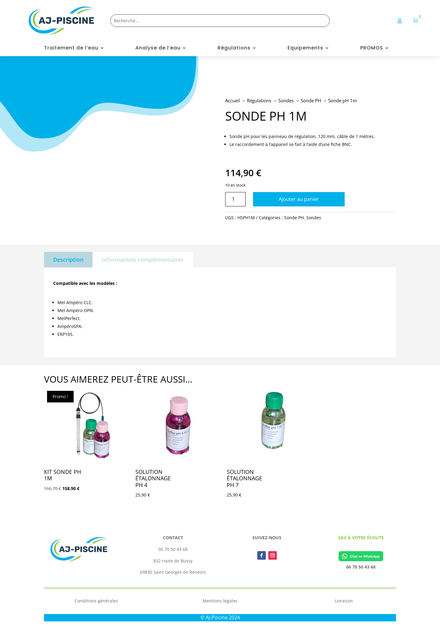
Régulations (234, 48)
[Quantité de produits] (235, 199)
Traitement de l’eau (71, 48)
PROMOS (371, 48)
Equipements (305, 48)
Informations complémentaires (143, 259)
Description (68, 259)
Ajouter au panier (299, 199)
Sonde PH (311, 100)
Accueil (232, 100)
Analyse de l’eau (158, 48)
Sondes (286, 100)
